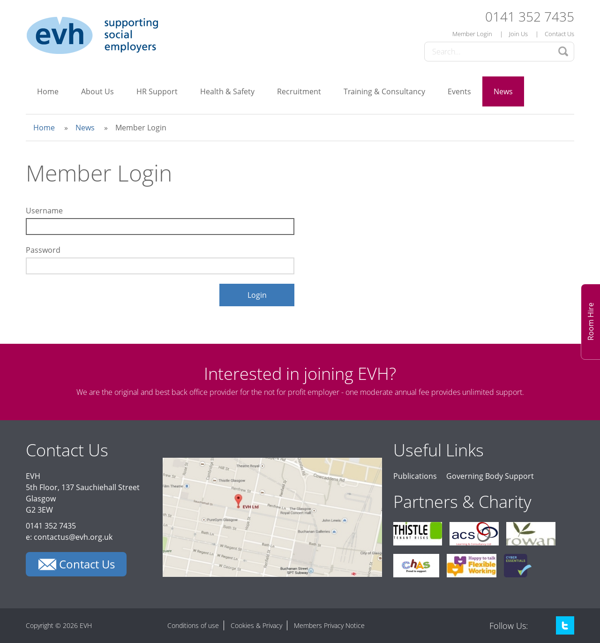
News (503, 91)
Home (48, 91)
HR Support (157, 91)
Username (44, 210)
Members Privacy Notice (329, 625)
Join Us (518, 34)
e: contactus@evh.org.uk (69, 537)
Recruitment (299, 91)
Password (43, 250)
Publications (415, 476)
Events (459, 91)
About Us (97, 91)
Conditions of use (193, 625)
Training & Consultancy (384, 91)
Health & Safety (227, 91)
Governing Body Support (490, 476)
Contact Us (559, 34)
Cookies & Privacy (256, 625)
